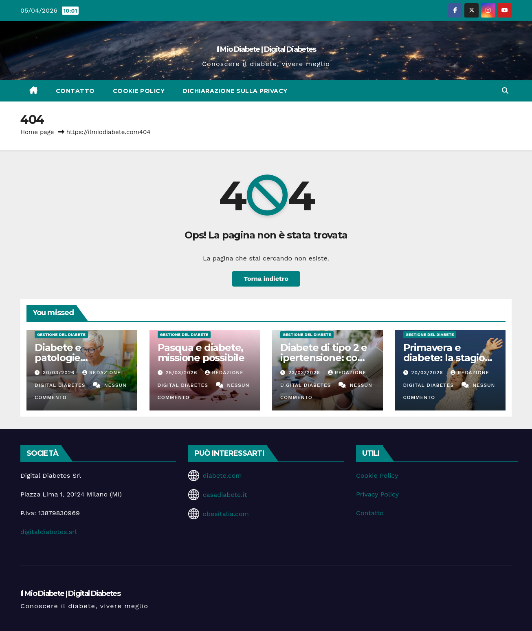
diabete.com (222, 475)
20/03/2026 (428, 372)
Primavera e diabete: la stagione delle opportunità (450, 358)
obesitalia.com (225, 514)
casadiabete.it (224, 495)
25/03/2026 (182, 372)
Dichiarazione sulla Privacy (235, 91)
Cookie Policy (139, 91)
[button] (505, 91)
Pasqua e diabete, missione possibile (201, 353)
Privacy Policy (377, 494)
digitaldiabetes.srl (48, 532)
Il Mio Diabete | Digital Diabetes (266, 49)
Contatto (75, 91)
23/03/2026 (305, 372)
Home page (37, 132)
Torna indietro (266, 278)
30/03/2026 (60, 372)
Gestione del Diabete (61, 334)
